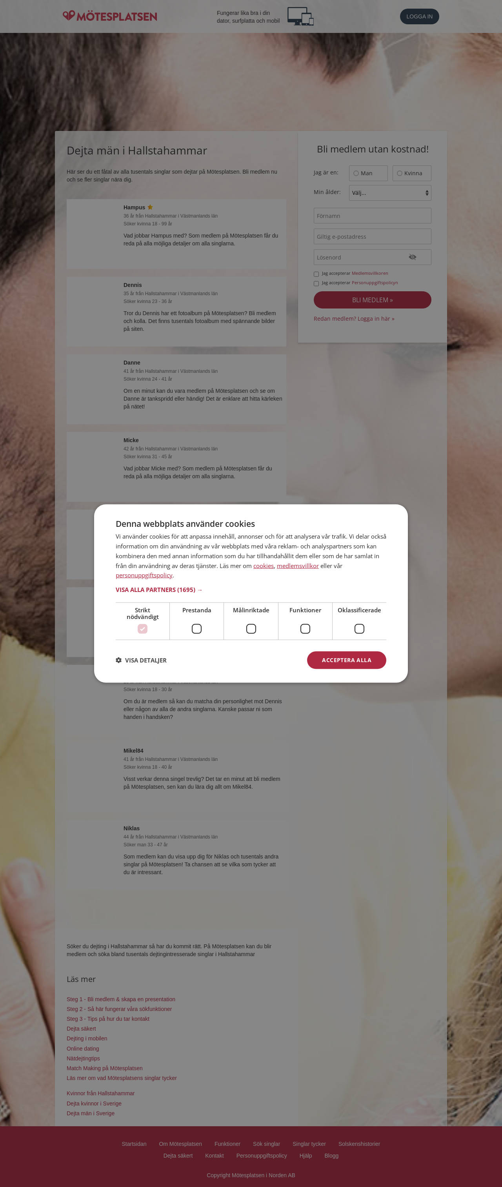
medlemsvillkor (298, 565)
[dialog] (251, 594)
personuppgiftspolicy (144, 575)
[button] (251, 589)
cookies (263, 565)
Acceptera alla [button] (346, 660)
